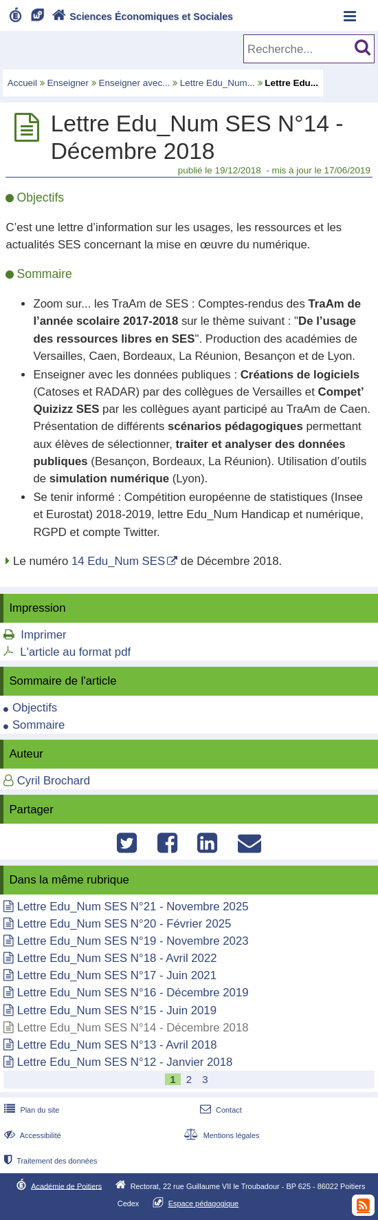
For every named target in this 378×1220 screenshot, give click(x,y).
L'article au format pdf (75, 652)
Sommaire (38, 724)
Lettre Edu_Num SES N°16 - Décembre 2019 (133, 992)
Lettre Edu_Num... (217, 83)
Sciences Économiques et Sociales (141, 16)
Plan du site (30, 1110)
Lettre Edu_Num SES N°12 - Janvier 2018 (125, 1062)
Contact (219, 1110)
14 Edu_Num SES (118, 561)
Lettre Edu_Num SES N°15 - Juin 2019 (116, 1010)
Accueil (22, 83)
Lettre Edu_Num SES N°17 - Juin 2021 (116, 975)
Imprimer (43, 634)
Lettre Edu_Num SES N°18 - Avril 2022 (117, 958)
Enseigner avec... (134, 83)
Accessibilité (31, 1135)
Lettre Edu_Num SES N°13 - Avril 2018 (117, 1044)
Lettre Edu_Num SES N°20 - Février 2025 (124, 923)
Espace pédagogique (203, 1203)
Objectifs (34, 707)
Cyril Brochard (53, 780)
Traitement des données (49, 1161)
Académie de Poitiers (66, 1185)
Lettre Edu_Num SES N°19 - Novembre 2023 (133, 941)
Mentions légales (220, 1135)
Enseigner (68, 83)
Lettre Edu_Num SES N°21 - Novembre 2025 (133, 906)
